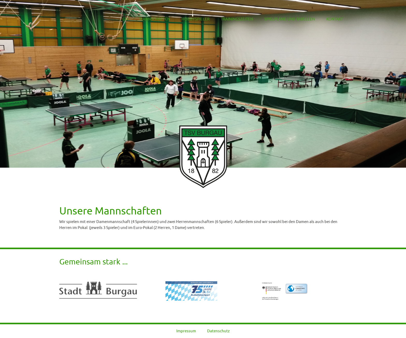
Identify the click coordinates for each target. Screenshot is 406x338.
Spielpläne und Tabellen (288, 19)
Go (122, 19)
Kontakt (335, 19)
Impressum (186, 331)
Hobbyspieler (191, 19)
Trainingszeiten (233, 19)
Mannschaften (150, 19)
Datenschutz (218, 331)
